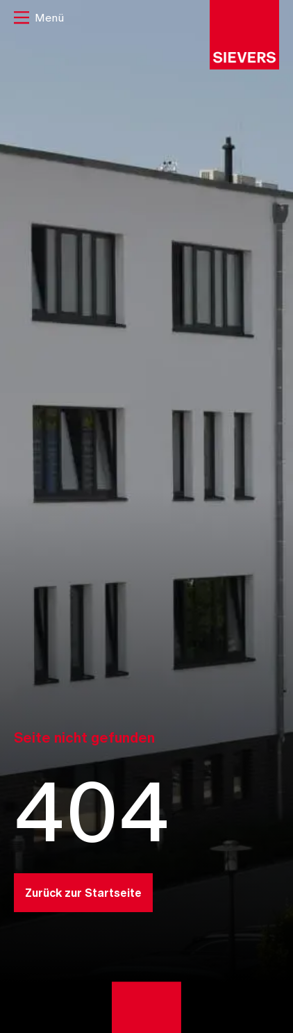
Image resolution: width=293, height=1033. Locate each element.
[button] (39, 19)
